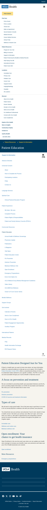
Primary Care (7, 75)
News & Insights (6, 125)
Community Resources (8, 227)
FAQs (6, 181)
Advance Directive (7, 160)
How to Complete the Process (13, 173)
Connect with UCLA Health (10, 115)
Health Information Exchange (13, 345)
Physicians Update (10, 240)
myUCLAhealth (6, 133)
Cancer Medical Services (10, 37)
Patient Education (7, 232)
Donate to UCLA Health (9, 107)
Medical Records (6, 337)
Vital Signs (8, 251)
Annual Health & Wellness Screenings (15, 236)
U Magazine (8, 247)
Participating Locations (11, 177)
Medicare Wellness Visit (11, 266)
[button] (23, 18)
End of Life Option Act (11, 277)
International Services (9, 63)
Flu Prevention (9, 258)
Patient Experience (7, 205)
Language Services (7, 190)
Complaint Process (10, 214)
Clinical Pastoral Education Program (15, 200)
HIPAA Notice (8, 501)
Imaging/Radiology (8, 86)
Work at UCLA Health (9, 109)
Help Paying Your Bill (9, 60)
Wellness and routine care (9, 426)
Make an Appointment (9, 29)
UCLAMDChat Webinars (11, 288)
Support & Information (9, 55)
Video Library (8, 284)
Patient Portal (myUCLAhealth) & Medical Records (16, 57)
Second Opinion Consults (10, 32)
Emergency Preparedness (12, 273)
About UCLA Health (8, 99)
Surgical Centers (8, 83)
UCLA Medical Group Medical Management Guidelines (20, 280)
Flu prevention (6, 392)
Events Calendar (8, 104)
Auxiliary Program (10, 326)
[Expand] (39, 165)
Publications (8, 243)
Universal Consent (7, 165)
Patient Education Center (12, 255)
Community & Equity (7, 127)
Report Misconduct (37, 501)
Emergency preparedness (9, 458)
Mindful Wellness (6, 297)
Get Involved (5, 307)
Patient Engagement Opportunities (14, 323)
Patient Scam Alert (8, 66)
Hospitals (6, 89)
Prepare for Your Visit (9, 50)
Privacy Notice (16, 501)
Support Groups (6, 302)
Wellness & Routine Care (10, 42)
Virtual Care (7, 26)
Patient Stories (7, 101)
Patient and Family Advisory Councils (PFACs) (18, 221)
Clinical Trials (7, 40)
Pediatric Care (7, 78)
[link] (3, 496)
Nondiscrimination (26, 501)
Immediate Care (8, 73)
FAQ (6, 341)
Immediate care (6, 423)
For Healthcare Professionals (11, 112)
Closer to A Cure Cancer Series (13, 291)
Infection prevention (7, 394)
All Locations (7, 91)
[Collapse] (44, 165)
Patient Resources (10, 142)
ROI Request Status (10, 349)
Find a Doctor (7, 21)
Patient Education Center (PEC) (10, 371)
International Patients (8, 332)
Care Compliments (8, 117)
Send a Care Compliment (12, 315)
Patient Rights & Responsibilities (14, 217)
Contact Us (5, 130)
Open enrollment (6, 449)
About (6, 170)
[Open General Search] (43, 2)
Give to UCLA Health (10, 319)
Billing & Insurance (8, 52)
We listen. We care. (10, 210)
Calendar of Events (10, 311)
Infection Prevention (10, 262)
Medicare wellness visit (8, 428)
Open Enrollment (9, 269)
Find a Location (7, 24)
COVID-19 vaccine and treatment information (14, 397)
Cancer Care (7, 81)
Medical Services (8, 34)
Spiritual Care (6, 195)
